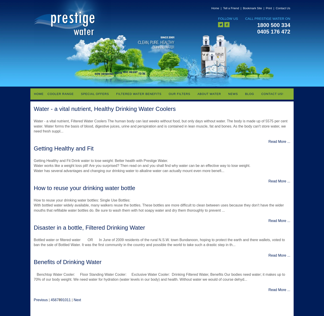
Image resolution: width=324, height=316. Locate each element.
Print (269, 8)
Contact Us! (272, 94)
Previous (41, 300)
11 (69, 300)
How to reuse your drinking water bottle (84, 188)
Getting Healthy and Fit (64, 148)
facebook (227, 24)
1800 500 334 (273, 25)
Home (215, 8)
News (233, 94)
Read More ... (279, 141)
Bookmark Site (252, 8)
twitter (220, 24)
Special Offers (95, 94)
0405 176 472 (273, 32)
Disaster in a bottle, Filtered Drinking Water (89, 227)
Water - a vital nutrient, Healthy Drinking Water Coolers (105, 108)
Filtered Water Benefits (139, 94)
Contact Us (283, 8)
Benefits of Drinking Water (67, 262)
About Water (209, 94)
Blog (249, 94)
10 (65, 300)
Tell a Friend (231, 8)
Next (77, 300)
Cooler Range (60, 94)
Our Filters (179, 94)
